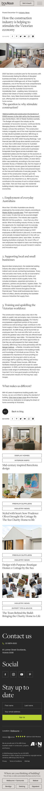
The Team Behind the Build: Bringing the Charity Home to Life (21, 614)
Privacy (4, 761)
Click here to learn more (17, 398)
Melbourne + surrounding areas (15, 781)
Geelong (22, 786)
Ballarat (35, 780)
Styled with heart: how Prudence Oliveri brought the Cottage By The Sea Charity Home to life (20, 516)
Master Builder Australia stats (12, 212)
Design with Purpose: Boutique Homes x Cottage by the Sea (19, 566)
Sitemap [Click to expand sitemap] (27, 761)
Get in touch (27, 3)
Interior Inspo (22, 460)
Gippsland (35, 786)
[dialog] (22, 780)
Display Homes (22, 455)
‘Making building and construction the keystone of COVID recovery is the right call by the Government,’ (21, 115)
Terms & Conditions (16, 761)
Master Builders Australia (20, 320)
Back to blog (12, 412)
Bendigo (8, 786)
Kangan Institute (8, 347)
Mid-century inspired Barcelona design (20, 466)
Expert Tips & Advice (22, 608)
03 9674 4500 (9, 643)
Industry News (24, 13)
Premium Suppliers (22, 504)
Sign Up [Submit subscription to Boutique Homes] (22, 717)
